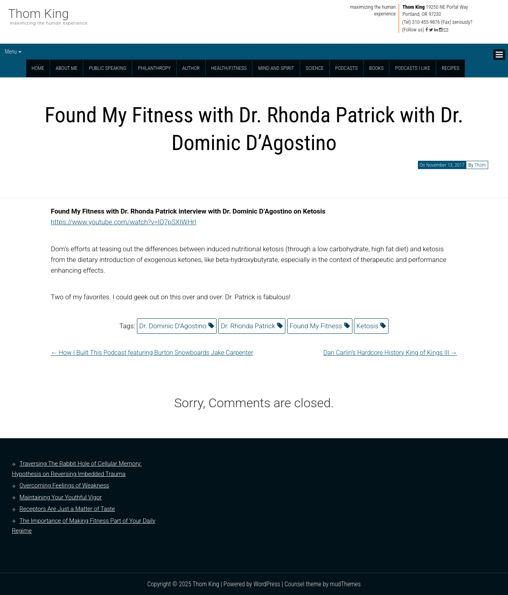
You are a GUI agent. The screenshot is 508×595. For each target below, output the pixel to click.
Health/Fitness (228, 68)
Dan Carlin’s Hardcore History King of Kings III (390, 352)
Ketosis (367, 326)
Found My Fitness (316, 326)
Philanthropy (154, 68)
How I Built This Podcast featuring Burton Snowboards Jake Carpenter (152, 352)
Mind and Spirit (276, 68)
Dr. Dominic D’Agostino (172, 326)
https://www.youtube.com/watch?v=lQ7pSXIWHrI (123, 222)
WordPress (267, 584)
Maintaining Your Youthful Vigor (60, 497)
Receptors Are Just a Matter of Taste (67, 508)
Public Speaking (107, 68)
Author (191, 68)
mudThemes (345, 584)
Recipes (450, 68)
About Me (66, 68)
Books (376, 68)
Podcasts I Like (412, 68)
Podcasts (346, 68)
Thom (480, 165)
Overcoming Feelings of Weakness (64, 485)
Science (315, 68)
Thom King (38, 13)
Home (38, 68)
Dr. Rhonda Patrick (248, 326)
